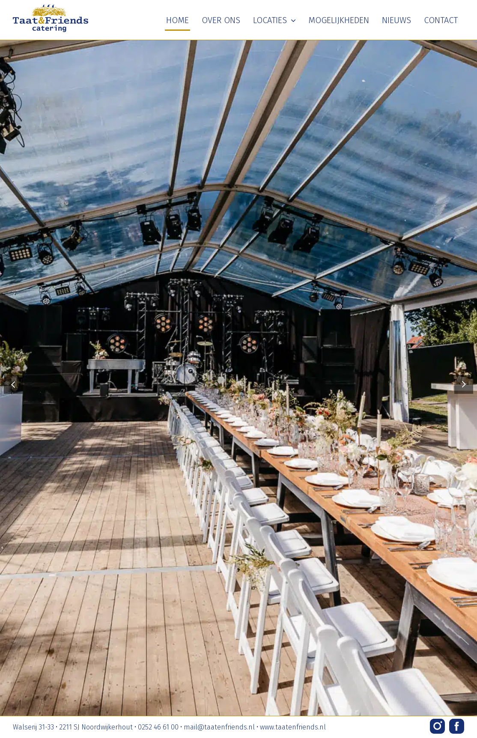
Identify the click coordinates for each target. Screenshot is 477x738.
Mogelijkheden (338, 20)
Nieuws (396, 20)
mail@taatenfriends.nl (219, 727)
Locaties (274, 20)
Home (177, 20)
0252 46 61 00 (158, 727)
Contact (441, 20)
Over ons (221, 20)
